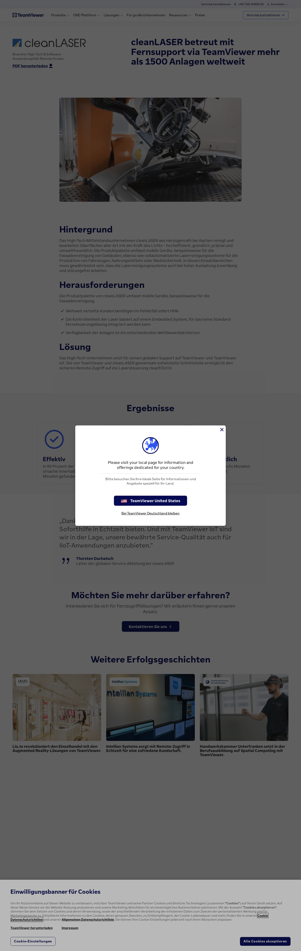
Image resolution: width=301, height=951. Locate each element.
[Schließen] (221, 429)
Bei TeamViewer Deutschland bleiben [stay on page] (150, 513)
